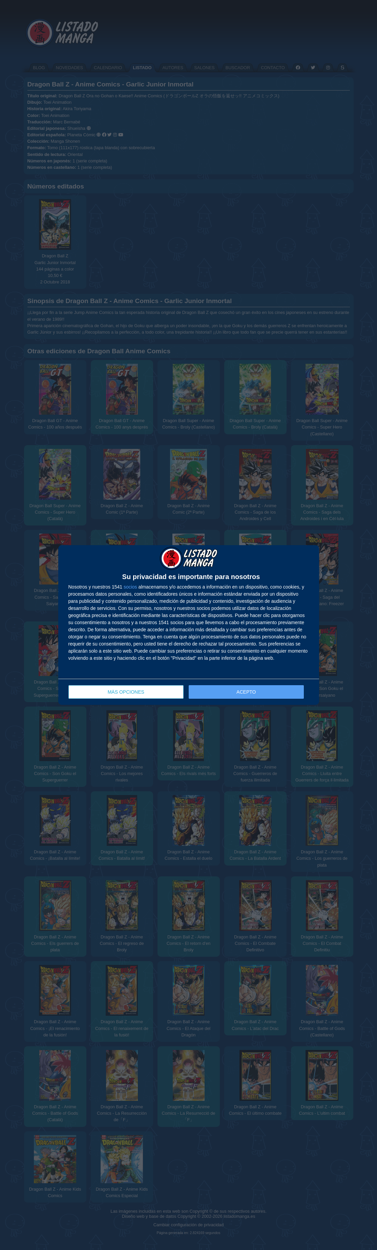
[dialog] (188, 625)
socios (130, 586)
